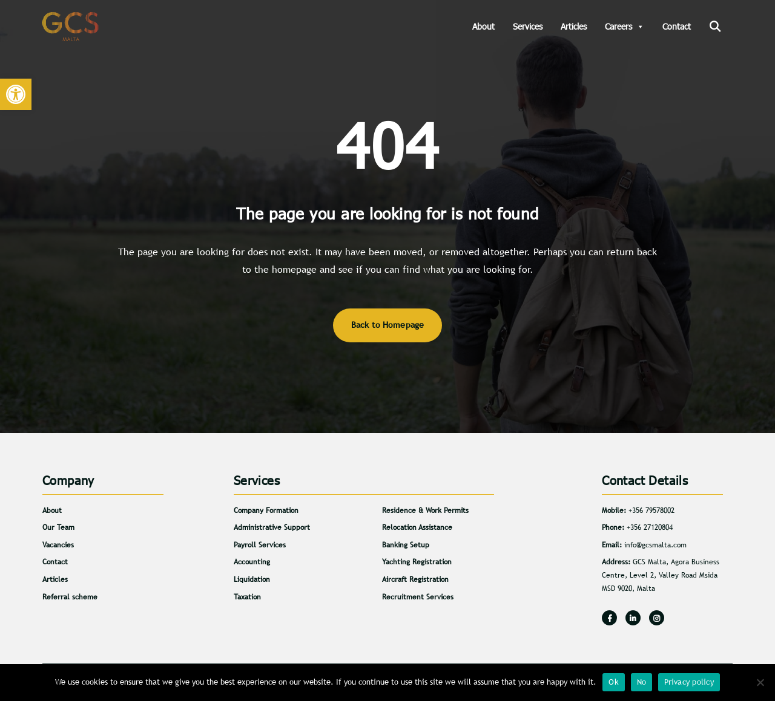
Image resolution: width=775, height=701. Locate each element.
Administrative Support (272, 527)
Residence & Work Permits (425, 510)
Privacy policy (689, 681)
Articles (574, 26)
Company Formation (266, 510)
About (483, 26)
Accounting (252, 562)
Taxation (247, 597)
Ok (613, 681)
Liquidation (252, 579)
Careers (624, 26)
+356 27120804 (650, 527)
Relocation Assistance (417, 527)
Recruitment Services (417, 597)
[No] (760, 682)
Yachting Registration (417, 562)
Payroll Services (260, 545)
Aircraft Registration (415, 579)
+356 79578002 (651, 510)
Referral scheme (69, 597)
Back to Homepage (387, 325)
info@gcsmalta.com (655, 545)
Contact (676, 26)
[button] (15, 94)
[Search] (715, 26)
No (642, 681)
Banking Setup (405, 545)
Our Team (58, 527)
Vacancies (58, 545)
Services (527, 26)
